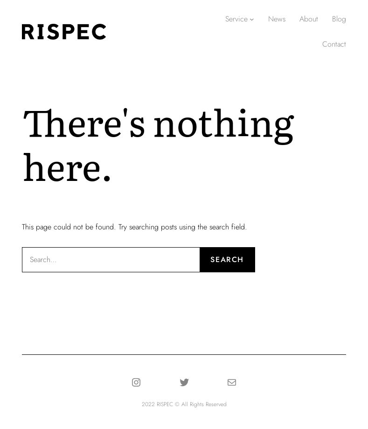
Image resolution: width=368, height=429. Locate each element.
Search (227, 259)
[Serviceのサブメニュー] (252, 19)
